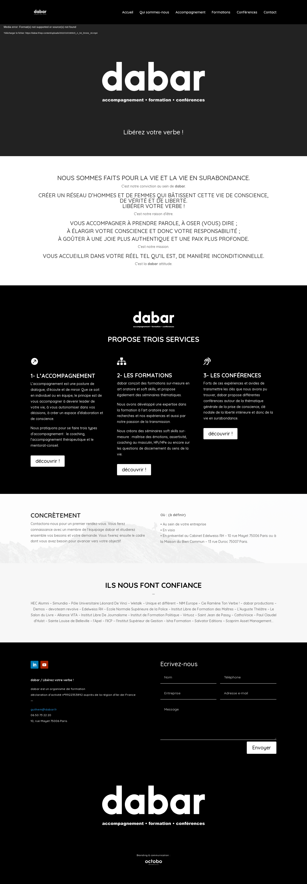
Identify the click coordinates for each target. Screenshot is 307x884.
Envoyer (261, 747)
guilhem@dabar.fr (44, 709)
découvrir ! (47, 461)
